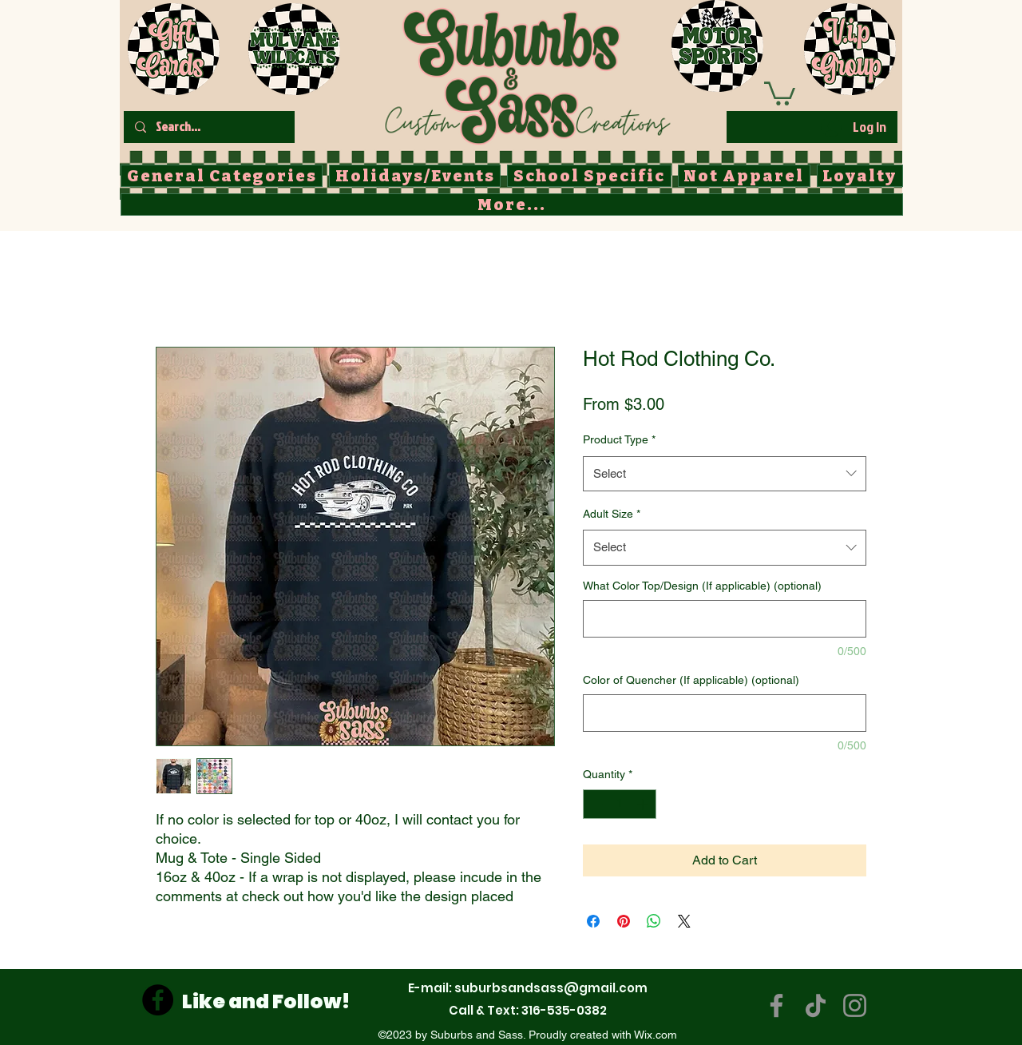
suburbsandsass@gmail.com (551, 987)
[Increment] (644, 804)
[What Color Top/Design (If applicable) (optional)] (725, 618)
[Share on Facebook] (593, 921)
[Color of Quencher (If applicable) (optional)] (725, 713)
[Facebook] (157, 999)
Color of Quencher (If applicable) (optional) (691, 679)
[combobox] (724, 473)
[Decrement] (595, 804)
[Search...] (208, 127)
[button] (779, 92)
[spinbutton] (619, 804)
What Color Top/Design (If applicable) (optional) (702, 585)
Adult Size (611, 513)
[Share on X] (684, 921)
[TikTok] (815, 1005)
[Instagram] (854, 1005)
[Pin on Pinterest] (623, 921)
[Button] (526, 72)
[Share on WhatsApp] (654, 921)
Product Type (619, 439)
